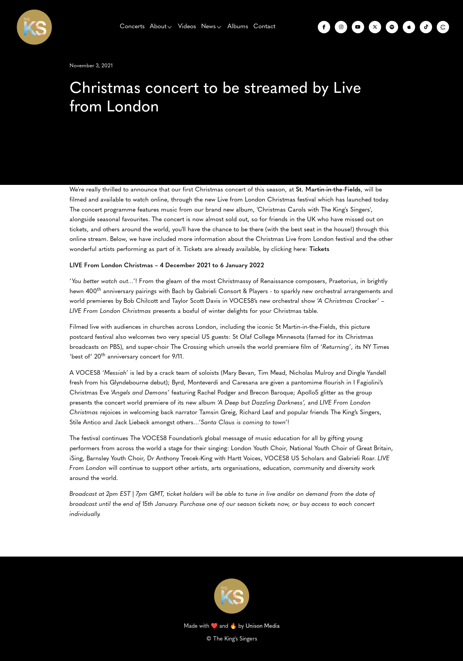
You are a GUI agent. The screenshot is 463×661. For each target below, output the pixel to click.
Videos (187, 27)
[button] (161, 27)
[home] (34, 27)
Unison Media (263, 626)
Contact (264, 27)
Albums (237, 27)
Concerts (132, 27)
